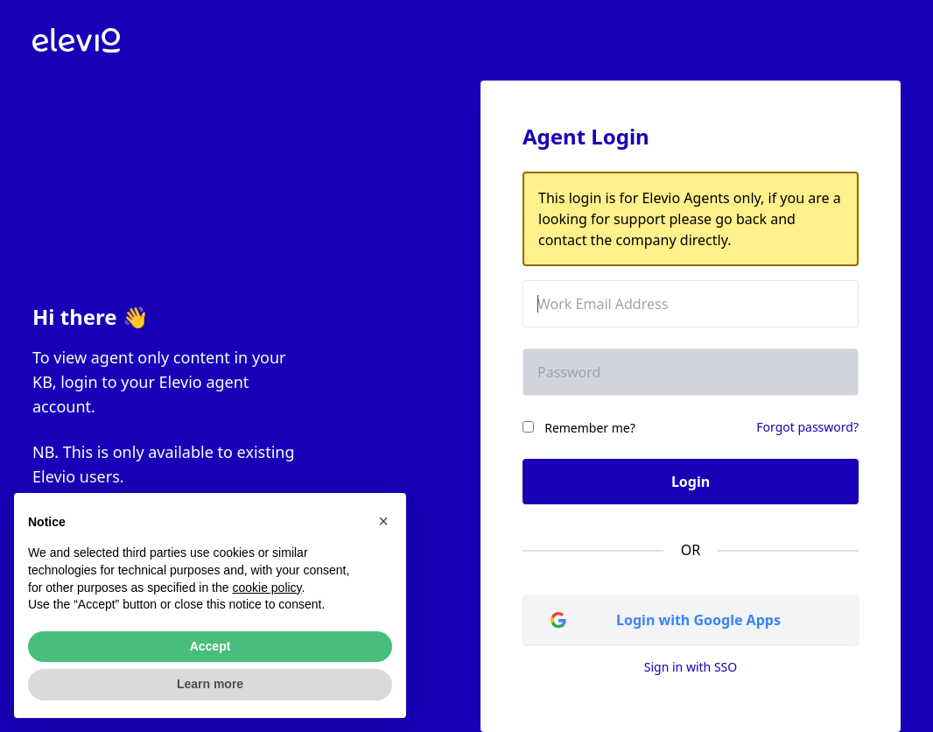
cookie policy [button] (266, 588)
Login (690, 481)
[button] (383, 521)
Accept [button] (210, 646)
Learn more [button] (210, 684)
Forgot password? (807, 427)
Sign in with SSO (690, 666)
